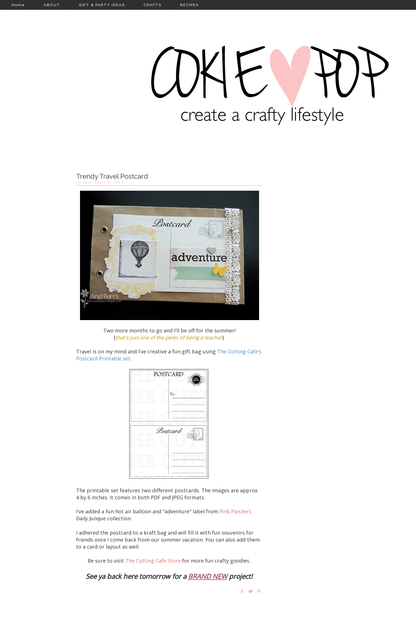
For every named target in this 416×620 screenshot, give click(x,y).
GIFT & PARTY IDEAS (102, 5)
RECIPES (189, 5)
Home (18, 5)
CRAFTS (152, 5)
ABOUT (52, 5)
